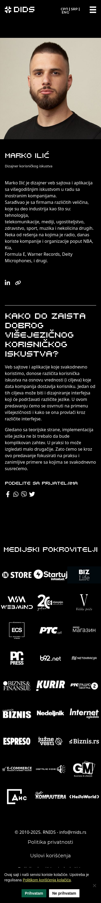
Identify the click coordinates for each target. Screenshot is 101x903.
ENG (65, 12)
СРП (64, 9)
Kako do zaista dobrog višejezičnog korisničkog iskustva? (45, 335)
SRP (74, 9)
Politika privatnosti (50, 842)
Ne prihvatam (64, 893)
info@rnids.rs (72, 832)
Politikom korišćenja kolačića (47, 880)
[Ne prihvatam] (94, 885)
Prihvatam (34, 893)
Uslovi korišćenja (50, 856)
